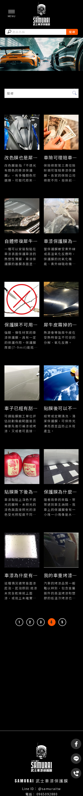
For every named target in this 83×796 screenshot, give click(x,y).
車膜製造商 (20, 735)
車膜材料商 (38, 735)
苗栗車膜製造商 (59, 735)
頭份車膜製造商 (55, 740)
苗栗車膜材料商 (30, 740)
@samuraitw (49, 788)
